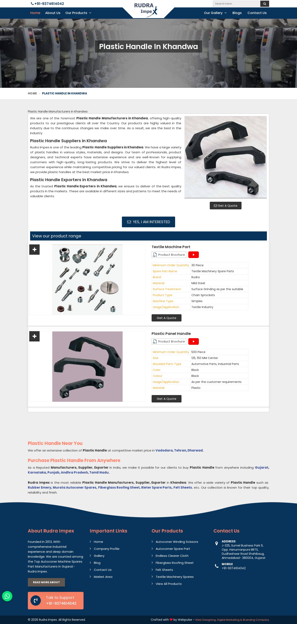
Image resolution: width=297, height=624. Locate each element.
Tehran (180, 450)
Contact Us (257, 13)
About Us (52, 13)
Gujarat (261, 467)
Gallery (99, 556)
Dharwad (195, 450)
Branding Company (256, 620)
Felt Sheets (182, 487)
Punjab (53, 472)
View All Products (169, 584)
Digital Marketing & (229, 620)
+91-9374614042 (47, 3)
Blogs (237, 13)
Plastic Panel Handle (171, 333)
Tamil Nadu (99, 472)
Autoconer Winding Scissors (177, 542)
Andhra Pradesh (74, 472)
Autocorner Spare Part (173, 549)
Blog (97, 563)
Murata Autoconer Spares (74, 487)
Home (35, 13)
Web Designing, (205, 620)
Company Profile (106, 549)
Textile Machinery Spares (175, 577)
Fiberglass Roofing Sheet (119, 487)
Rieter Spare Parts (156, 487)
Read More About (46, 582)
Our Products (78, 13)
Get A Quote (225, 205)
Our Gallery (215, 13)
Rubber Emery (39, 487)
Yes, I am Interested (148, 221)
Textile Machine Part (171, 246)
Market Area (103, 577)
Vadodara (164, 450)
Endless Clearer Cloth (172, 556)
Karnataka (37, 472)
